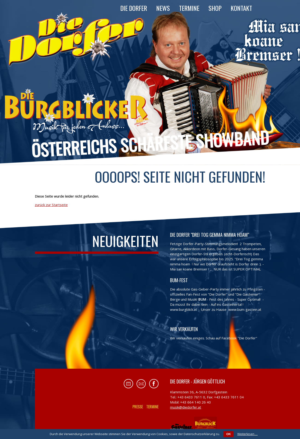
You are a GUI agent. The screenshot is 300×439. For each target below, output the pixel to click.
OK (228, 434)
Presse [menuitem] (137, 406)
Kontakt (241, 8)
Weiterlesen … (247, 434)
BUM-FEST (179, 280)
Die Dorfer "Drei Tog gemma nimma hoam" (209, 234)
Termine (189, 8)
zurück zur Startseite (51, 204)
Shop (215, 8)
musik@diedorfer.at (185, 407)
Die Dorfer (133, 8)
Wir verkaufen (184, 329)
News (163, 8)
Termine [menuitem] (152, 406)
